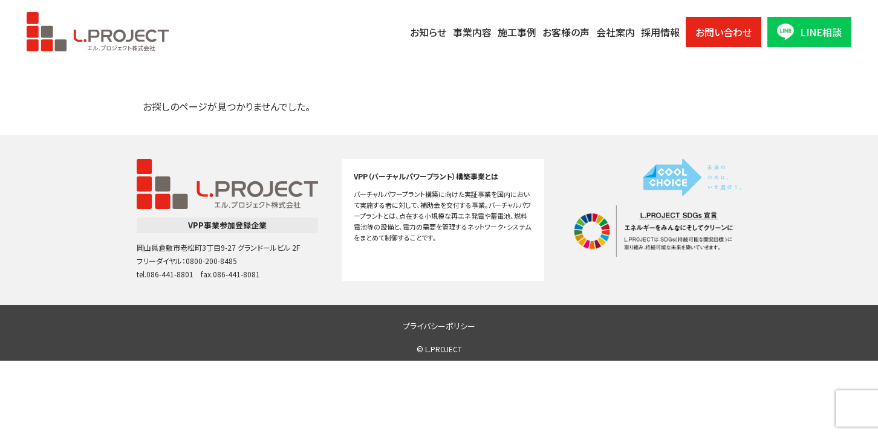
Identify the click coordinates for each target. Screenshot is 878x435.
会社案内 (615, 32)
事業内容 (472, 32)
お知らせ (428, 32)
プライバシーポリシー (439, 326)
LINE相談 (809, 32)
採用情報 (660, 32)
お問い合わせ (723, 32)
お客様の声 (566, 32)
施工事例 (517, 32)
